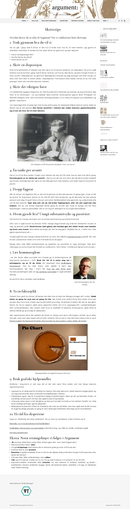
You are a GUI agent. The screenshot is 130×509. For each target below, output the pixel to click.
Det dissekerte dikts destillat (109, 90)
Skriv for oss (93, 21)
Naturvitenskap (49, 21)
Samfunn (64, 21)
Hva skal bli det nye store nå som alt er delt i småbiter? (109, 116)
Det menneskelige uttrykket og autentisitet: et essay (109, 41)
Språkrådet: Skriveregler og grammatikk (27, 428)
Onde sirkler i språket (107, 77)
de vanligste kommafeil (46, 272)
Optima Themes (27, 505)
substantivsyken (74, 237)
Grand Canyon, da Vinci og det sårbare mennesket (109, 153)
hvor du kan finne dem (59, 269)
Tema (23, 21)
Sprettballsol (104, 102)
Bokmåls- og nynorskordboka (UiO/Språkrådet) (30, 424)
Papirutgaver (77, 21)
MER (104, 21)
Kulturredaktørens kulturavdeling (106, 128)
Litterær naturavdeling (107, 65)
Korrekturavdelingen (19, 433)
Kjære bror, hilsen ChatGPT (109, 140)
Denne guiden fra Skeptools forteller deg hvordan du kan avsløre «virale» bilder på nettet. (48, 321)
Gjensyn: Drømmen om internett (107, 53)
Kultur (35, 21)
